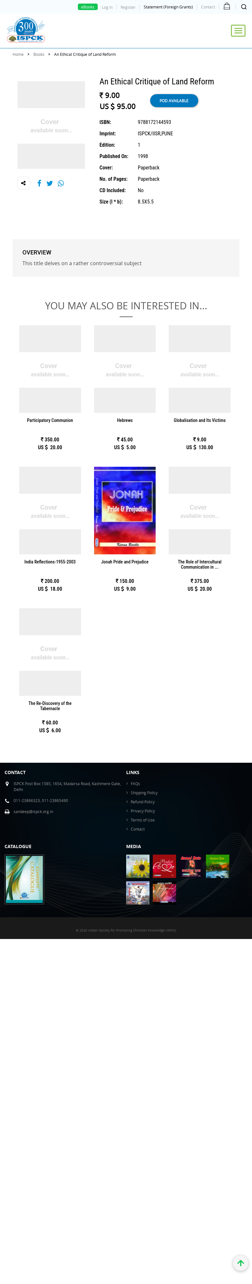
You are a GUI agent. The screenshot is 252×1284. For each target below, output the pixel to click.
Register (128, 7)
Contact (208, 6)
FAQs (135, 783)
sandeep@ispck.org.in (33, 811)
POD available (174, 100)
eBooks (87, 6)
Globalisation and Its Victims (200, 420)
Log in (107, 7)
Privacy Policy (143, 810)
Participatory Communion (50, 420)
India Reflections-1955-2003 (50, 561)
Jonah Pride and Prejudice (125, 561)
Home (18, 54)
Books (38, 54)
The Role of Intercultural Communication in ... (200, 564)
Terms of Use (143, 819)
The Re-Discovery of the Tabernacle (50, 706)
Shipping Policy (144, 792)
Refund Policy (143, 801)
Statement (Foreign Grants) (168, 6)
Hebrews (125, 420)
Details (50, 374)
